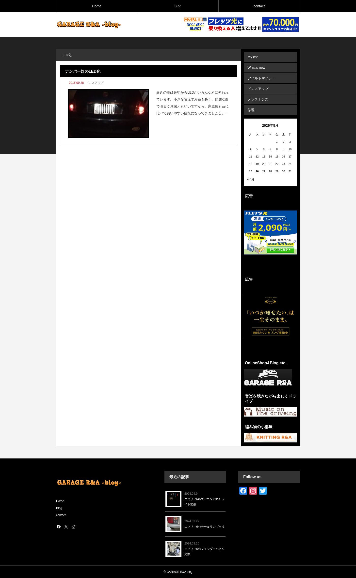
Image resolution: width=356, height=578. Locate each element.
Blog (177, 6)
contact (259, 6)
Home (96, 6)
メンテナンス (258, 99)
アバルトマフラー (261, 78)
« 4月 (251, 179)
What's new (256, 68)
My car (253, 57)
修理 (251, 110)
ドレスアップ (94, 83)
